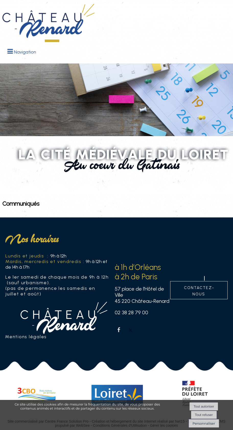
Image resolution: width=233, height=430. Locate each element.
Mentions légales (26, 336)
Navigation (25, 52)
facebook (119, 329)
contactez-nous (199, 290)
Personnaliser (204, 423)
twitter (130, 329)
